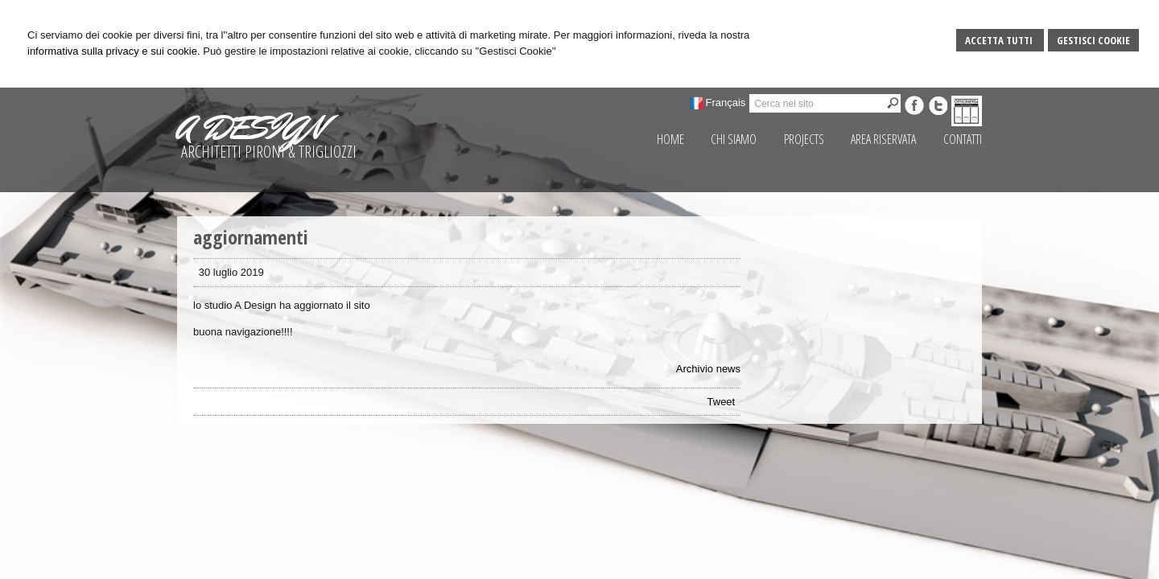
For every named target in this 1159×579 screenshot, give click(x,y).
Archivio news (708, 369)
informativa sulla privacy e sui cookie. (113, 51)
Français (726, 102)
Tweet (721, 402)
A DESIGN (250, 128)
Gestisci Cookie (1093, 40)
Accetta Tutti (1000, 40)
